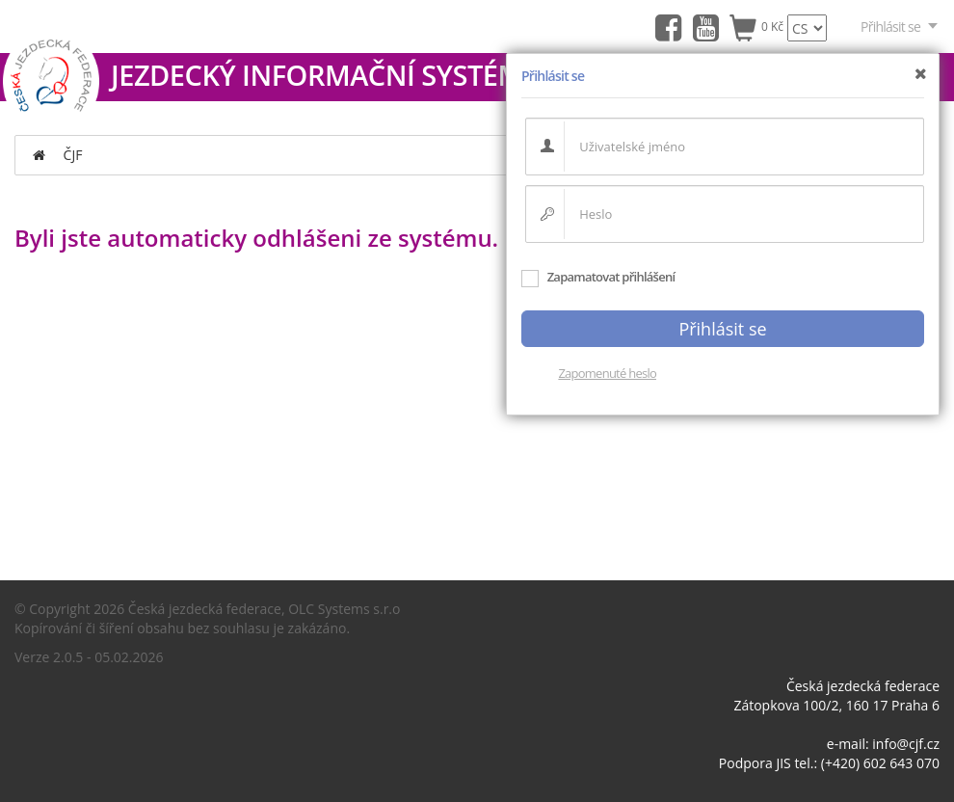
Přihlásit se (900, 26)
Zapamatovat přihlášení (598, 276)
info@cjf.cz (906, 744)
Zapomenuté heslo (607, 373)
